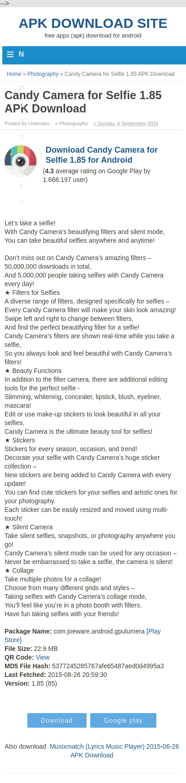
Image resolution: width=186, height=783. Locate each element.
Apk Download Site (93, 23)
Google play (123, 720)
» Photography (71, 123)
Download (57, 720)
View (42, 657)
